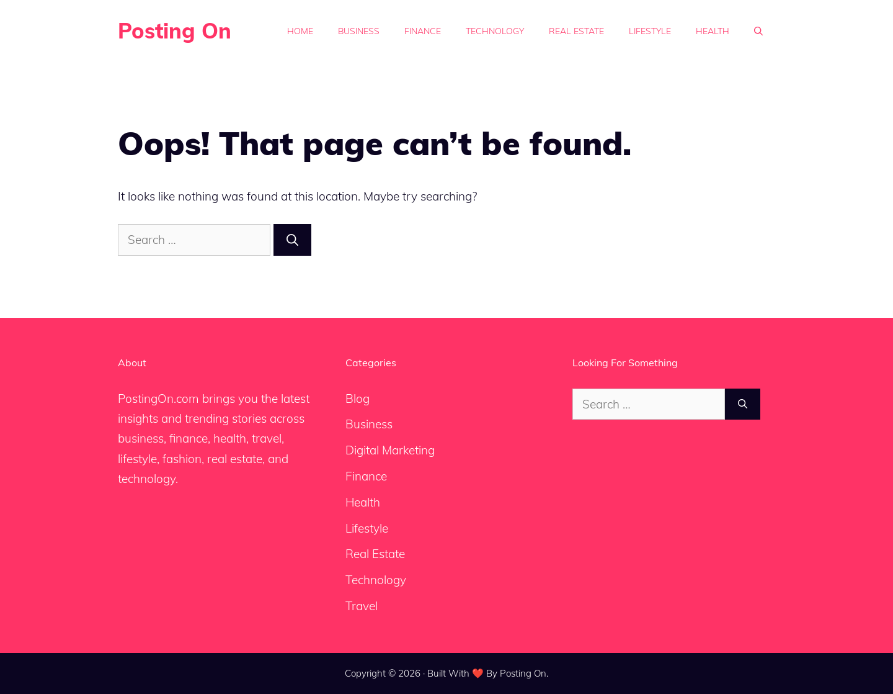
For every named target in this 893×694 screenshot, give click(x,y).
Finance (422, 31)
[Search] (292, 240)
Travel (361, 605)
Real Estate (576, 31)
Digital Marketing (390, 450)
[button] (758, 31)
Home (300, 31)
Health (712, 31)
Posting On (174, 30)
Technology (495, 31)
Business (359, 31)
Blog (357, 398)
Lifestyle (650, 31)
